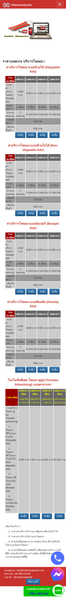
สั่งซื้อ (20, 135)
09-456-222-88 (23, 573)
